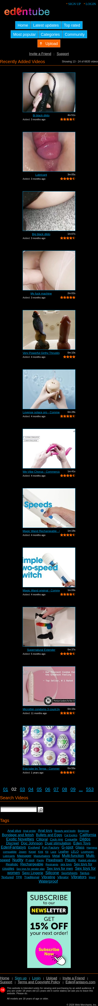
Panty (40, 860)
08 (64, 789)
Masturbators (42, 856)
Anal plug (14, 830)
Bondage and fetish (18, 835)
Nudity (17, 860)
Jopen (22, 851)
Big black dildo (41, 234)
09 (73, 789)
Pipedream (54, 860)
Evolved (34, 847)
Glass (80, 847)
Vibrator (63, 877)
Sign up (74, 4)
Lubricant (41, 174)
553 (90, 789)
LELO (75, 851)
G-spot (67, 847)
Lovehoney (87, 851)
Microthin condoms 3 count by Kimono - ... (41, 709)
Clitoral (42, 839)
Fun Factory (50, 847)
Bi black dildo (41, 115)
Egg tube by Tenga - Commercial (41, 768)
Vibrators (78, 877)
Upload (51, 978)
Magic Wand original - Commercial (41, 590)
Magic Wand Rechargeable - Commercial (41, 531)
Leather (63, 851)
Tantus (84, 873)
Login (91, 4)
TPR (19, 877)
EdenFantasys (13, 847)
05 (39, 789)
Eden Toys (82, 843)
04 (30, 789)
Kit (46, 851)
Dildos (84, 839)
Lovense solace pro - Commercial (41, 412)
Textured (7, 877)
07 (56, 789)
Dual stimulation (58, 843)
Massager (24, 856)
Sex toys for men (60, 868)
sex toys (66, 864)
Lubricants (9, 856)
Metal (56, 856)
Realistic (12, 864)
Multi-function (73, 856)
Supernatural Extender (41, 649)
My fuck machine (41, 293)
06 (47, 789)
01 (5, 789)
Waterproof (48, 881)
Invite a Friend (40, 54)
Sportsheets (69, 873)
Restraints (52, 864)
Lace (53, 851)
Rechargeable (31, 864)
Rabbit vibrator (87, 860)
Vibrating (48, 877)
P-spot (29, 860)
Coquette (71, 839)
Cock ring (56, 839)
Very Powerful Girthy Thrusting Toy (41, 353)
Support (63, 54)
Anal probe (29, 830)
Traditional (31, 877)
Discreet (12, 843)
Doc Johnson (31, 843)
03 (22, 789)
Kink (40, 851)
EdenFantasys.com (80, 982)
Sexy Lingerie (32, 873)
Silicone (52, 873)
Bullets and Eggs (49, 835)
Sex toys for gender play (30, 868)
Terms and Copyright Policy (39, 982)
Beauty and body (65, 830)
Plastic (70, 860)
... (81, 789)
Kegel (32, 851)
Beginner (83, 830)
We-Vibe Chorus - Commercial (41, 471)
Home (4, 978)
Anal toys (45, 830)
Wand (92, 877)
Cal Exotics (70, 835)
